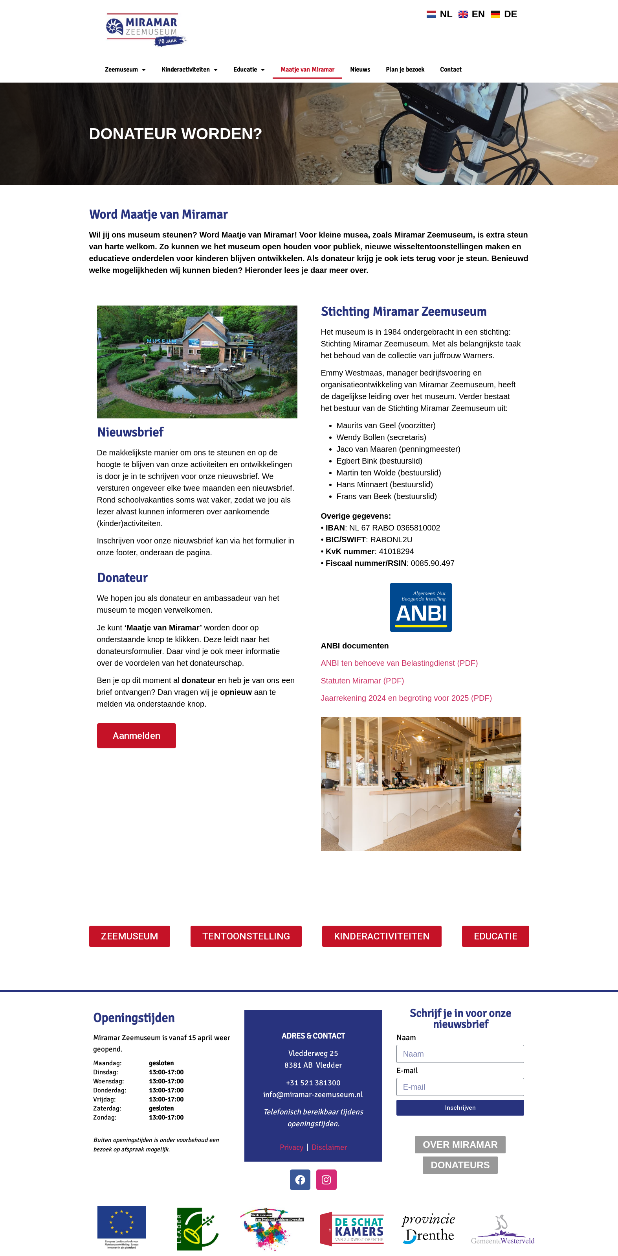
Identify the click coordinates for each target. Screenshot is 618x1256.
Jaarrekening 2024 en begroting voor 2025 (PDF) (406, 698)
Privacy (291, 1147)
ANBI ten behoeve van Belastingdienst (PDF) (399, 663)
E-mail (407, 1071)
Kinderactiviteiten (189, 70)
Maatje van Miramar (307, 70)
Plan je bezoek (405, 70)
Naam (406, 1038)
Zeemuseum (125, 70)
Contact (451, 70)
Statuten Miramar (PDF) (362, 680)
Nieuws (360, 70)
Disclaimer (329, 1147)
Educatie (249, 70)
